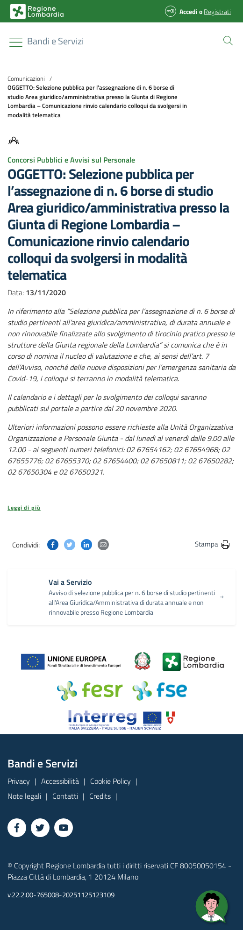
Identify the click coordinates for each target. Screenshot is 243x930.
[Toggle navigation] (16, 42)
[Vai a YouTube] (63, 828)
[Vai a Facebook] (16, 828)
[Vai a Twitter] (40, 828)
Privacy (18, 781)
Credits (100, 796)
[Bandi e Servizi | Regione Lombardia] (37, 11)
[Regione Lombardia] (55, 41)
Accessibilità (60, 781)
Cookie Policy (110, 781)
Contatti (65, 796)
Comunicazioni (26, 78)
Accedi (188, 11)
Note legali (24, 796)
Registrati (217, 11)
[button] (226, 39)
